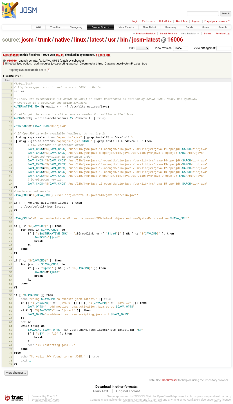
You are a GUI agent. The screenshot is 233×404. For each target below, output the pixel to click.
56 (10, 295)
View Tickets (126, 27)
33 (10, 207)
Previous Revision (145, 33)
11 (10, 122)
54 (10, 287)
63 (10, 322)
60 (10, 310)
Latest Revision (168, 33)
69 (10, 345)
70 (10, 349)
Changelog (76, 27)
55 (10, 291)
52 (10, 280)
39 (10, 230)
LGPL (217, 400)
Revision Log (222, 33)
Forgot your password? (217, 21)
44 (10, 249)
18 (10, 149)
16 (10, 141)
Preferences (148, 21)
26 (10, 180)
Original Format (128, 391)
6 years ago (103, 54)
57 (10, 299)
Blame (207, 33)
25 (10, 176)
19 (10, 153)
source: (11, 39)
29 (10, 191)
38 (10, 226)
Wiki (38, 27)
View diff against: (212, 48)
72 (10, 357)
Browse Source (101, 27)
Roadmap (171, 27)
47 (10, 260)
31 (10, 199)
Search (222, 27)
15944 (60, 54)
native (62, 39)
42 (10, 241)
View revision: (163, 48)
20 (10, 156)
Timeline (55, 27)
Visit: (132, 47)
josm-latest (146, 39)
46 (10, 257)
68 (10, 341)
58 (10, 303)
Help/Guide (165, 21)
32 (10, 203)
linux (80, 39)
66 (10, 333)
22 (10, 164)
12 (10, 126)
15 (10, 137)
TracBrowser (169, 380)
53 (10, 284)
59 (10, 307)
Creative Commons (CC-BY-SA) (142, 400)
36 (10, 218)
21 (10, 160)
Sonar (205, 27)
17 (10, 145)
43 (10, 245)
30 (10, 195)
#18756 (12, 60)
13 (10, 130)
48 (10, 264)
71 (10, 353)
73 (10, 360)
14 (10, 134)
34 (10, 210)
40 (10, 233)
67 (10, 337)
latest (97, 39)
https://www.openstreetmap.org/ (210, 396)
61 (10, 314)
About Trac (182, 21)
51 (10, 276)
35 (10, 214)
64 (10, 326)
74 (10, 364)
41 (10, 237)
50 (10, 272)
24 (10, 172)
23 (10, 168)
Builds (189, 27)
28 (10, 187)
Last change (11, 54)
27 (10, 183)
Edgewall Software (47, 400)
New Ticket (149, 27)
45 (10, 253)
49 (10, 268)
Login (135, 21)
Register (195, 21)
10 (10, 118)
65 (10, 330)
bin (124, 39)
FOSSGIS (139, 396)
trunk (44, 39)
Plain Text (100, 391)
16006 (175, 39)
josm (27, 39)
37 (10, 222)
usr (112, 39)
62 (10, 318)
